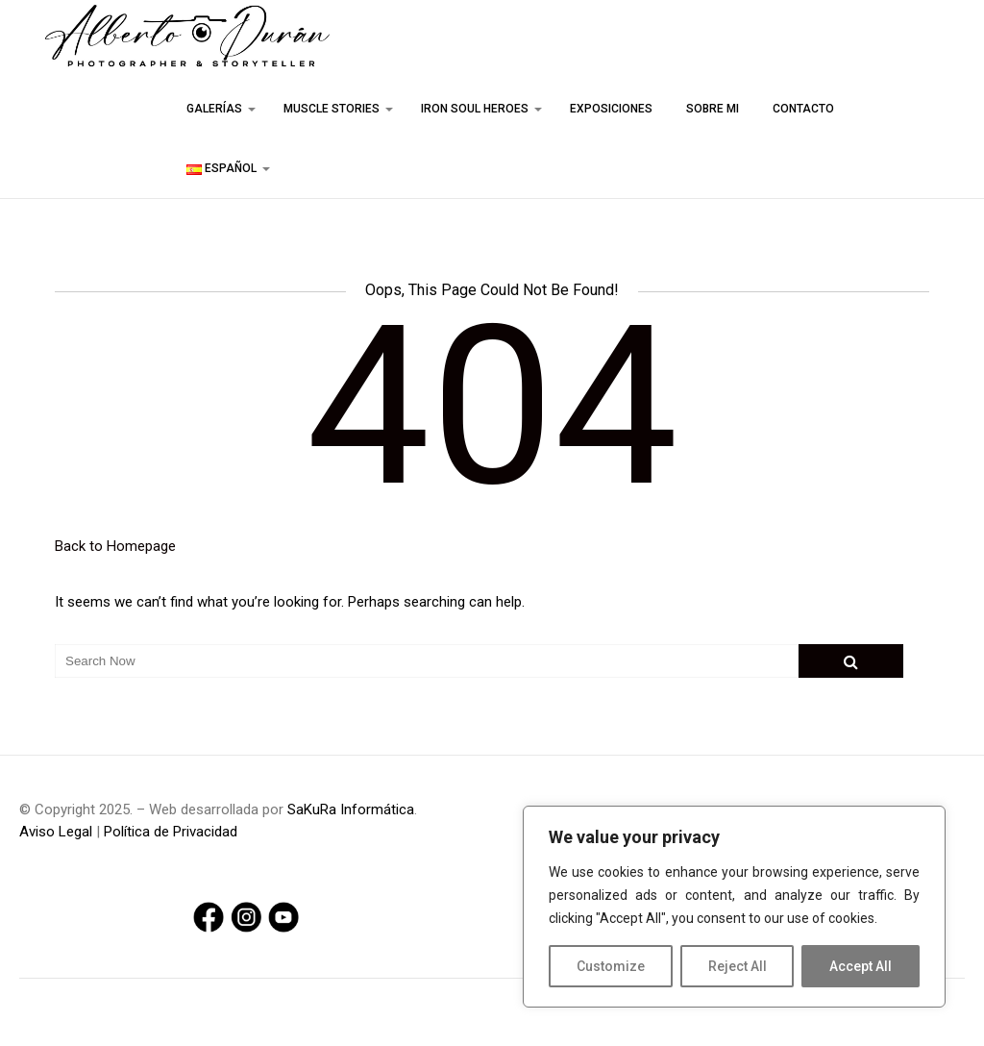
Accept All (860, 966)
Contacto (803, 108)
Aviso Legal (55, 831)
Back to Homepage (115, 546)
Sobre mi (712, 108)
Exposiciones (611, 108)
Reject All (737, 966)
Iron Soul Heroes (475, 108)
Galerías (214, 108)
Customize (611, 966)
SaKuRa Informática (350, 809)
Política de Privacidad (170, 831)
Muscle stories (331, 108)
